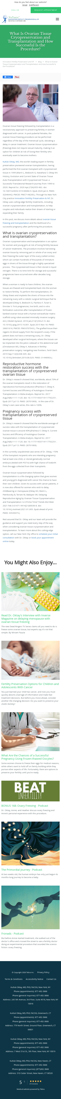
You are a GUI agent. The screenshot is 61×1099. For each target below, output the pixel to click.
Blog (40, 61)
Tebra (42, 1089)
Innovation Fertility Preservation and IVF (18, 61)
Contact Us (51, 979)
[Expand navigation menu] (57, 19)
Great (24, 5)
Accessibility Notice (34, 979)
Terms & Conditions (14, 979)
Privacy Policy (43, 972)
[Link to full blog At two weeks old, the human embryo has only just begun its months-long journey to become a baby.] (30, 847)
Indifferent (34, 5)
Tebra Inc (30, 972)
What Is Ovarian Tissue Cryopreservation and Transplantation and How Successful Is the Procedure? (30, 64)
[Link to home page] (27, 19)
